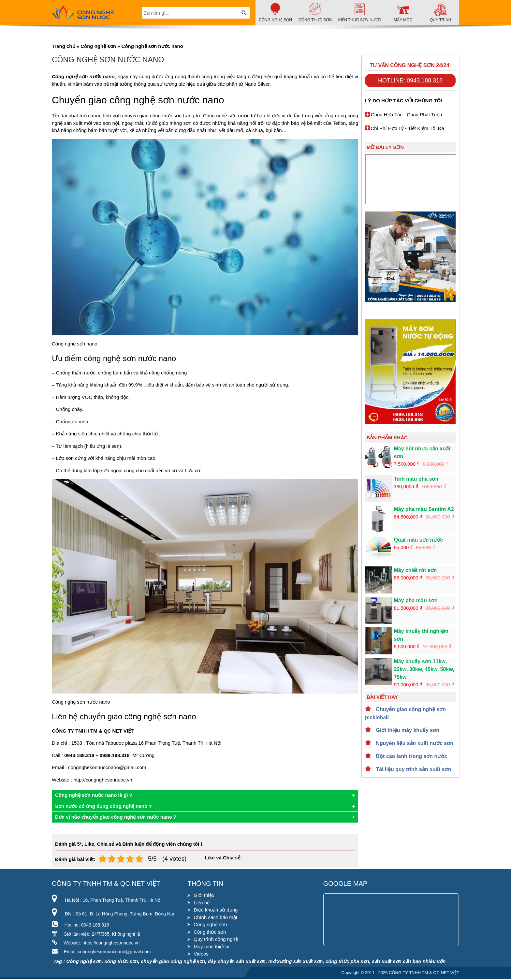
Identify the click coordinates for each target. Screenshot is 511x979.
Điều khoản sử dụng (216, 910)
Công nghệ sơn (98, 46)
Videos (201, 954)
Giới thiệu (204, 895)
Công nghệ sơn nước (226, 115)
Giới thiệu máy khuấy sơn (406, 730)
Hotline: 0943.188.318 (410, 80)
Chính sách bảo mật (215, 917)
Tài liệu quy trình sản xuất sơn (412, 769)
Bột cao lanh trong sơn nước (410, 756)
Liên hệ (202, 902)
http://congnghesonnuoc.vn (102, 779)
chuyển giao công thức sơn (152, 115)
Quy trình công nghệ (216, 939)
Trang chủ (63, 46)
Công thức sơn (210, 932)
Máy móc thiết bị (211, 946)
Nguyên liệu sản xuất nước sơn (413, 743)
